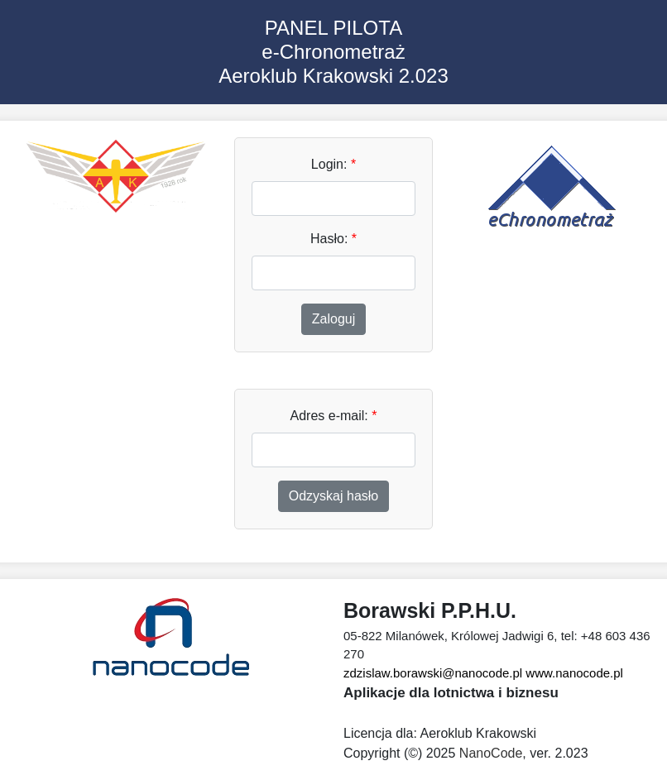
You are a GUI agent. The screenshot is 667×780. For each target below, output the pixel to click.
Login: (333, 164)
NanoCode (491, 753)
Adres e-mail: (333, 416)
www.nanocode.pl (574, 673)
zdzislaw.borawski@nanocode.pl (432, 673)
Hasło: (333, 239)
